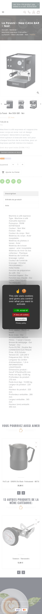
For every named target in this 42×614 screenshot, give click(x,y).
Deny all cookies (21, 315)
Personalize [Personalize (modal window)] (21, 319)
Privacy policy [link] (21, 323)
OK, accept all (21, 310)
